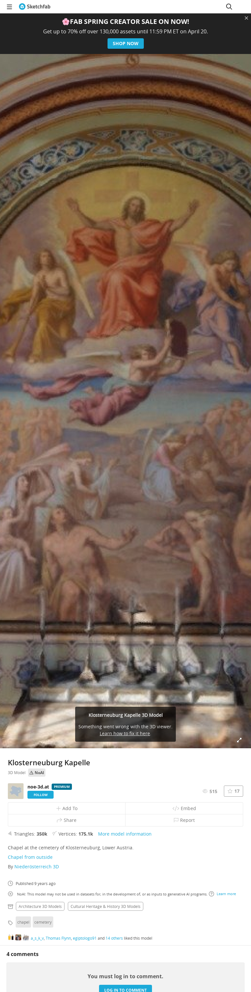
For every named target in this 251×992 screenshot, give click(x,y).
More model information (125, 834)
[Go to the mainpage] (34, 6)
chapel (23, 922)
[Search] (229, 6)
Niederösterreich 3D (36, 866)
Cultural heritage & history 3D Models (106, 906)
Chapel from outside (30, 857)
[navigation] (9, 6)
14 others (114, 938)
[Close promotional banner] (246, 18)
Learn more (222, 893)
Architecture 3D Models (40, 906)
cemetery (43, 922)
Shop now (126, 43)
